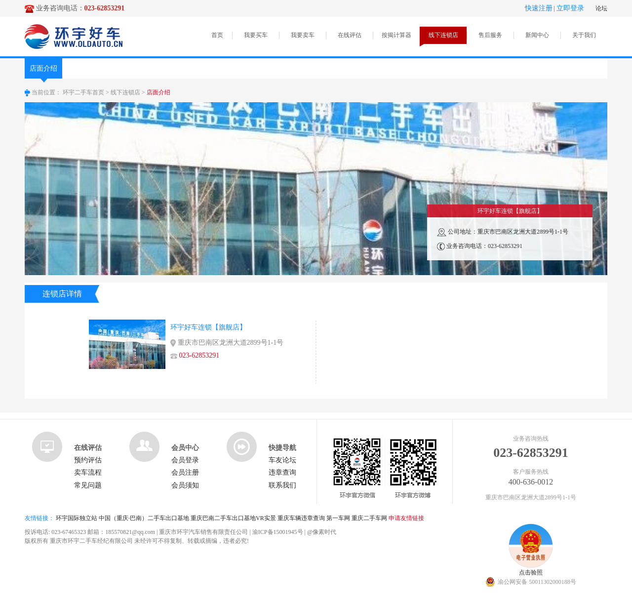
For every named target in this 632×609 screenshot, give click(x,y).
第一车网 (338, 518)
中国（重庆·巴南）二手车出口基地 (144, 518)
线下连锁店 (443, 35)
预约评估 (88, 460)
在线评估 (349, 35)
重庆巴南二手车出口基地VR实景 (233, 518)
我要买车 (256, 35)
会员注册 (185, 472)
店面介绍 (43, 72)
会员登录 (185, 460)
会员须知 (185, 485)
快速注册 (539, 8)
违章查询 (282, 472)
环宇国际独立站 (76, 518)
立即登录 (570, 8)
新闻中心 (537, 35)
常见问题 (88, 485)
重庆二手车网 (369, 518)
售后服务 (490, 35)
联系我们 (282, 485)
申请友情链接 (406, 518)
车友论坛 (282, 460)
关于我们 (584, 35)
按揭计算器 (396, 35)
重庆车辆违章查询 (301, 518)
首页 (217, 35)
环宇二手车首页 (83, 92)
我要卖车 (303, 35)
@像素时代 (321, 531)
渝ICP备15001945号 (277, 531)
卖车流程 (88, 472)
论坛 (601, 8)
